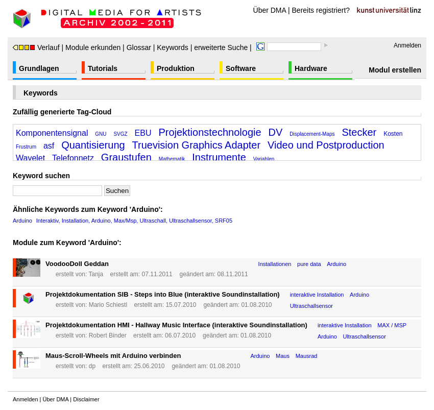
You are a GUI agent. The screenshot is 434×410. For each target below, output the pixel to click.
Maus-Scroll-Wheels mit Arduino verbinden (113, 355)
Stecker (359, 132)
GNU (100, 134)
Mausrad (307, 356)
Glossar (139, 47)
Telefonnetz (73, 158)
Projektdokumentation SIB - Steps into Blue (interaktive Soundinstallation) (162, 294)
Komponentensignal (52, 133)
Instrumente (219, 157)
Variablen (264, 159)
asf (48, 145)
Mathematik (172, 159)
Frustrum (26, 147)
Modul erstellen (395, 70)
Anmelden (407, 45)
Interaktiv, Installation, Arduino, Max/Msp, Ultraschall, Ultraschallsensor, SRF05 (134, 221)
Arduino (22, 221)
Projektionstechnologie (209, 132)
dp (92, 366)
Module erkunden (92, 47)
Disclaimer (86, 399)
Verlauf (36, 47)
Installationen (275, 264)
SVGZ (120, 134)
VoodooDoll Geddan (77, 264)
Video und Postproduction (326, 145)
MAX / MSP (391, 325)
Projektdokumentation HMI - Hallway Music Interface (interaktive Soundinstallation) (176, 325)
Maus (283, 356)
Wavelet (30, 158)
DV (276, 132)
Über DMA (269, 10)
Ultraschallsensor (311, 306)
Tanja (95, 274)
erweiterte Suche (221, 47)
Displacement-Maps (312, 134)
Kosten (392, 133)
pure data (309, 264)
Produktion (176, 68)
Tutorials (102, 68)
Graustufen (126, 157)
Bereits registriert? (321, 10)
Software (241, 68)
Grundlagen (39, 68)
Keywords (172, 47)
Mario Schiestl (108, 304)
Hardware (311, 68)
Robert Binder (108, 335)
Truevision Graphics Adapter (196, 145)
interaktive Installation (317, 295)
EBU (143, 133)
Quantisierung (93, 145)
